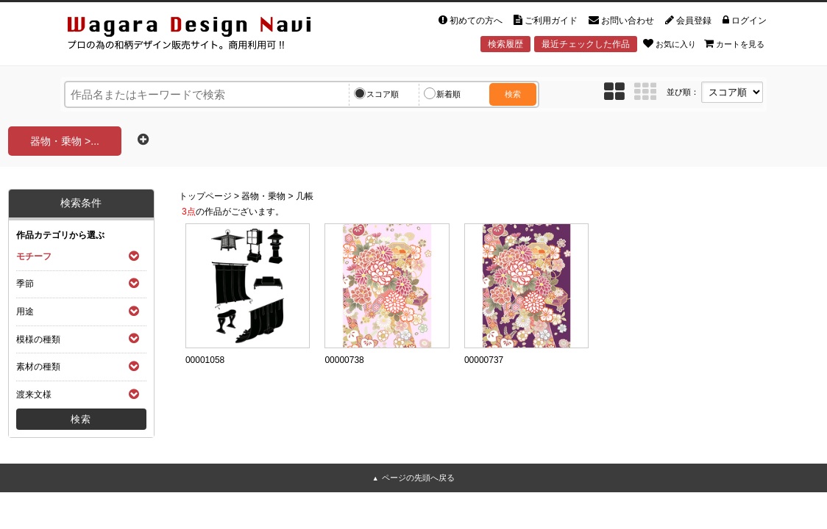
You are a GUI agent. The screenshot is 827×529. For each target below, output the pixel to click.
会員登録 (688, 20)
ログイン (745, 20)
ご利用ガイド (546, 20)
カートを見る (734, 43)
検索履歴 (505, 44)
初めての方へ (471, 20)
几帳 (304, 196)
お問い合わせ (621, 20)
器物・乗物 (263, 196)
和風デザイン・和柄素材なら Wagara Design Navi (201, 35)
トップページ (205, 196)
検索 (513, 94)
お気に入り (669, 43)
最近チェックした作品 (586, 44)
